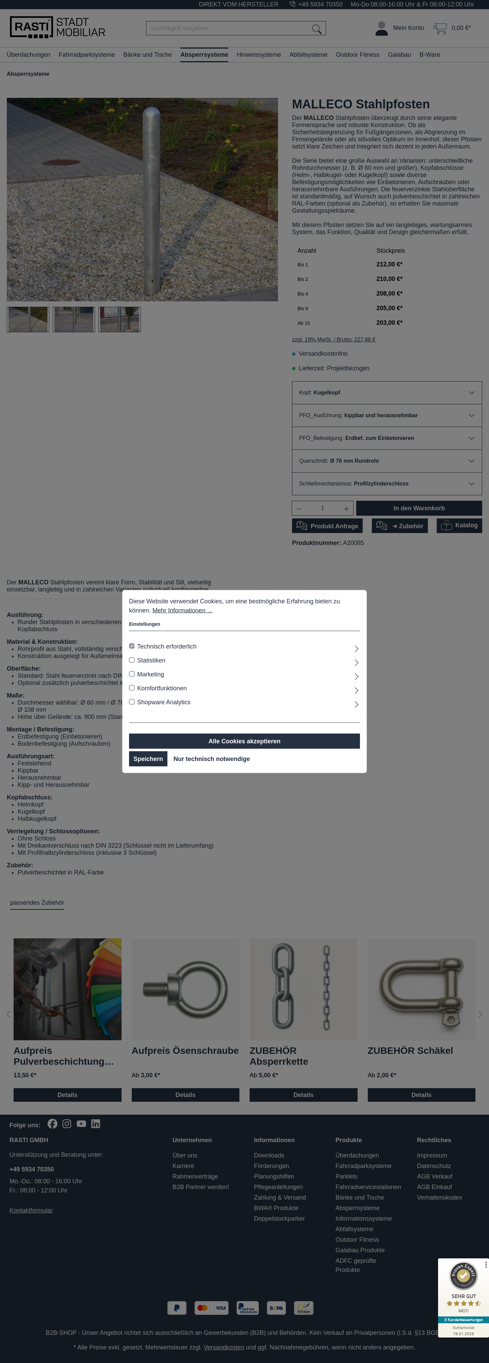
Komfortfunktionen (162, 688)
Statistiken (151, 660)
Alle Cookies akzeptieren (244, 741)
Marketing (150, 674)
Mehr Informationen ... (182, 610)
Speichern (148, 759)
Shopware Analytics (164, 702)
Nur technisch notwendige (212, 759)
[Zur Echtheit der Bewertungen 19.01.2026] (463, 1330)
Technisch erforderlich (167, 646)
